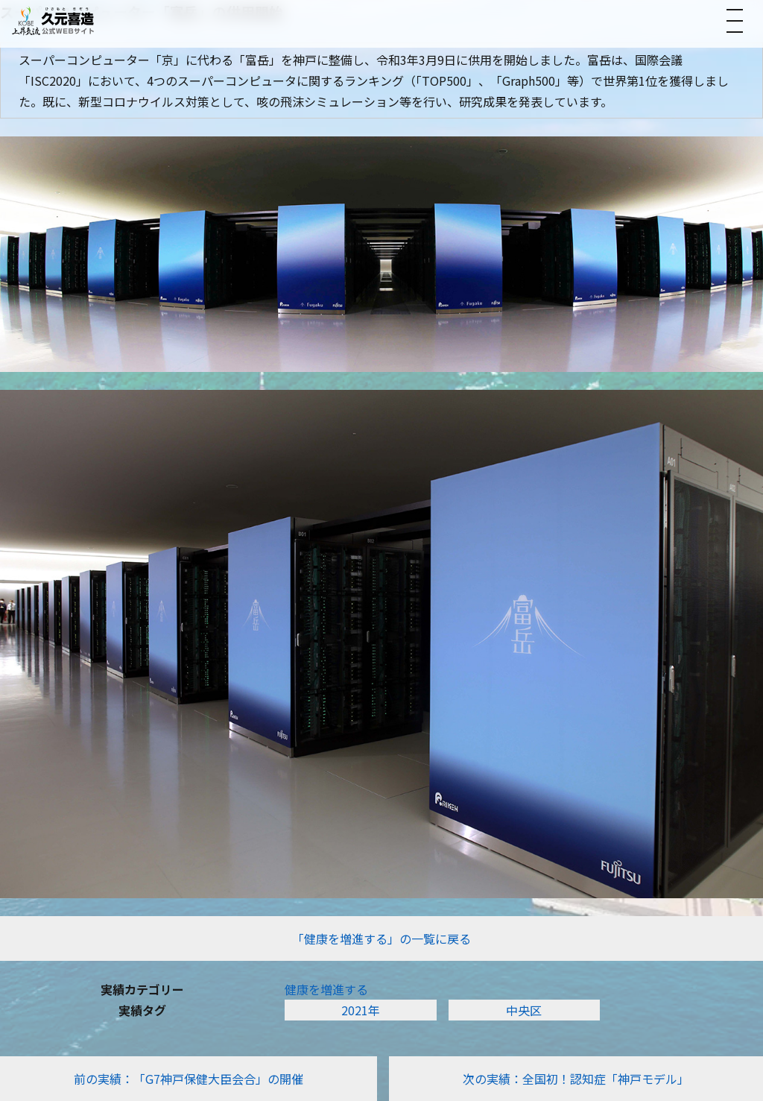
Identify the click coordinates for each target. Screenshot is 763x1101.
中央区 (524, 1010)
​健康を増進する (326, 989)
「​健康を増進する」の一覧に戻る (381, 938)
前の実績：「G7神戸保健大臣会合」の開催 (188, 1079)
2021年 (360, 1010)
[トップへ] (53, 20)
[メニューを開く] (734, 20)
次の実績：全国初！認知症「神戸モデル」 (576, 1079)
